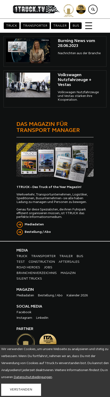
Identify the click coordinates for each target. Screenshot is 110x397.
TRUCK (11, 26)
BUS (75, 26)
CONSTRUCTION (42, 262)
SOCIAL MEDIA (29, 306)
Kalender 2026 (77, 295)
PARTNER (24, 329)
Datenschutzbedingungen (33, 377)
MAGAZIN (68, 273)
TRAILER (60, 26)
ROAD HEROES (28, 267)
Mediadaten (34, 224)
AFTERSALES (69, 262)
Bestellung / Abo (38, 232)
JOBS (48, 267)
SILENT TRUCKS (29, 278)
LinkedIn (42, 318)
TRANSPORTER (35, 26)
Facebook (23, 312)
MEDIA (22, 250)
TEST (20, 262)
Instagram (24, 318)
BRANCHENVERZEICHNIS (36, 273)
